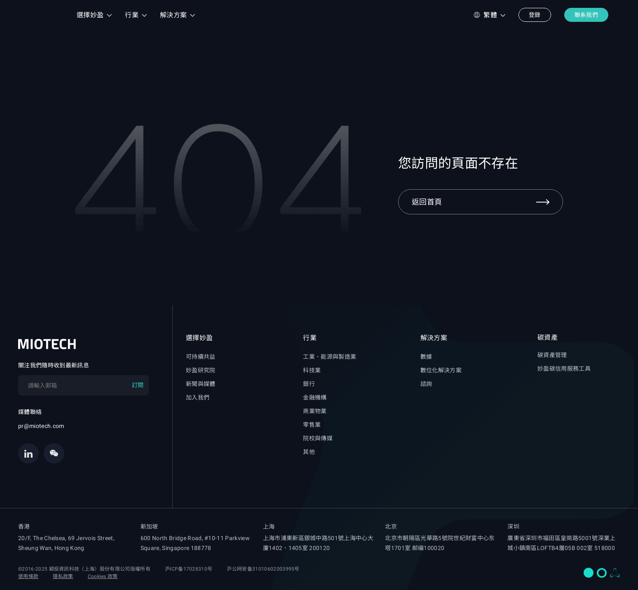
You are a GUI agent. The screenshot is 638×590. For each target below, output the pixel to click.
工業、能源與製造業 (329, 356)
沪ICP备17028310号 (188, 569)
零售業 (312, 424)
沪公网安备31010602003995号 (263, 569)
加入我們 (197, 397)
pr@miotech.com (41, 426)
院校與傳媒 (318, 438)
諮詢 (426, 384)
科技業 (312, 370)
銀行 (309, 384)
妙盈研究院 (201, 370)
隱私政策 (63, 576)
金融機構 (314, 397)
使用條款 (28, 576)
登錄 (535, 15)
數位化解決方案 (441, 370)
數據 (426, 356)
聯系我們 (586, 15)
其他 (309, 452)
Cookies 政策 (103, 576)
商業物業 (314, 411)
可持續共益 (201, 356)
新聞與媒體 (201, 384)
